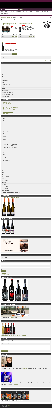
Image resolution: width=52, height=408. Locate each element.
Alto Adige (5, 152)
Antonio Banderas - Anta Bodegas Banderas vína (11, 192)
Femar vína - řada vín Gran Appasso (10, 147)
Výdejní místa (16, 0)
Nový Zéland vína (5, 176)
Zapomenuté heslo (5, 274)
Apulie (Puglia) (9, 17)
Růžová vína (18, 11)
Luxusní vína (26, 5)
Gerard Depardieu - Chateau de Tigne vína (10, 104)
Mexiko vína (4, 170)
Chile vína (4, 128)
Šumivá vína (4, 74)
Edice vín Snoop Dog (6, 113)
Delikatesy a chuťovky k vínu (7, 92)
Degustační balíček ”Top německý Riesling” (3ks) (11, 197)
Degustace (31, 11)
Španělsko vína (5, 188)
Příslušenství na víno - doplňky (7, 94)
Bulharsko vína (5, 122)
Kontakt (10, 0)
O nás (39, 0)
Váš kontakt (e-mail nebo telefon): (7, 340)
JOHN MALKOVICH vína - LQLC (9, 109)
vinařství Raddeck (17, 384)
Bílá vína (12, 11)
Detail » (3, 36)
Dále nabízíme (37, 11)
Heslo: (2, 265)
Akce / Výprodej (45, 11)
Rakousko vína (5, 182)
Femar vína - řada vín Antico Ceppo (10, 144)
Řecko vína (4, 184)
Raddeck (12, 317)
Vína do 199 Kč (5, 90)
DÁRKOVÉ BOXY (5, 96)
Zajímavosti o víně (24, 0)
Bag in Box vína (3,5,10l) (6, 80)
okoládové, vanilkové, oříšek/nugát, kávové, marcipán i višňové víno (14, 335)
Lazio (4, 151)
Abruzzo (4, 139)
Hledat (21, 9)
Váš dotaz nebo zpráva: (5, 343)
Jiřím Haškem (5, 382)
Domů (2, 11)
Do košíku (14, 36)
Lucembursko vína (5, 166)
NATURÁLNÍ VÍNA (5, 65)
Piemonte (5, 157)
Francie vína (4, 126)
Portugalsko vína (5, 180)
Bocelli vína (5, 133)
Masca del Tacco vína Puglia (9, 148)
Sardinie (4, 136)
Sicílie (4, 154)
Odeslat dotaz (4, 351)
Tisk (50, 60)
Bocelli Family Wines (6, 102)
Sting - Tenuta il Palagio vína (8, 108)
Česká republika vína (6, 124)
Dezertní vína (4, 76)
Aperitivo (3, 88)
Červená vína (24, 11)
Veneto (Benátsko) (6, 160)
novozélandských (25, 368)
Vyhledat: (2, 9)
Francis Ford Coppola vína (7, 103)
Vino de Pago (20, 400)
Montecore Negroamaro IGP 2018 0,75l (26, 23)
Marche (4, 134)
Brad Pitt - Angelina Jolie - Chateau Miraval (10, 110)
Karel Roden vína (6, 101)
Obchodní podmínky (32, 0)
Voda (3, 82)
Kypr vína (4, 164)
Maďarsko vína (5, 168)
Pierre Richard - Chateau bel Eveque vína (10, 107)
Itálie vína (4, 17)
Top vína (3, 78)
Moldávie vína (4, 172)
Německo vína (5, 174)
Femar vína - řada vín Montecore (10, 145)
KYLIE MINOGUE (9, 112)
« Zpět (46, 60)
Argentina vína (5, 120)
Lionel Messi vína (6, 106)
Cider (3, 86)
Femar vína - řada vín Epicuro (9, 142)
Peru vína (4, 178)
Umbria (4, 155)
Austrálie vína (4, 118)
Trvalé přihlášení (6, 269)
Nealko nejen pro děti (6, 84)
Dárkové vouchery (4, 13)
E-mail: (2, 262)
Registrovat (4, 273)
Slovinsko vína (5, 186)
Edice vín (4, 112)
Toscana (4, 158)
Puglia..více (7, 11)
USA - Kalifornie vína (6, 190)
